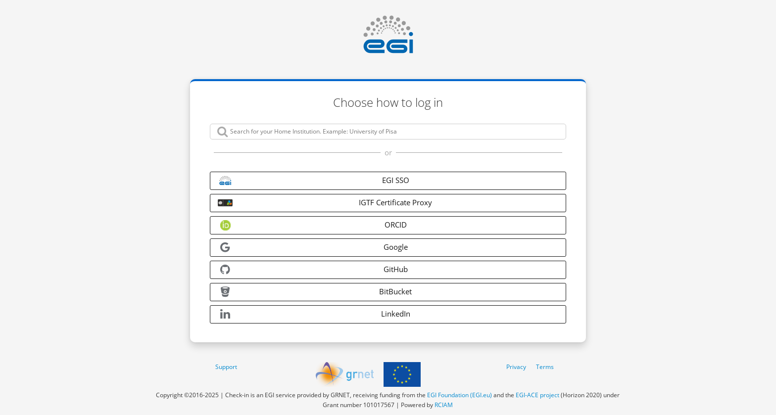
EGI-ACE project (537, 395)
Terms (545, 367)
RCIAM (444, 405)
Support (226, 367)
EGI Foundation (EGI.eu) (459, 395)
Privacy (516, 367)
